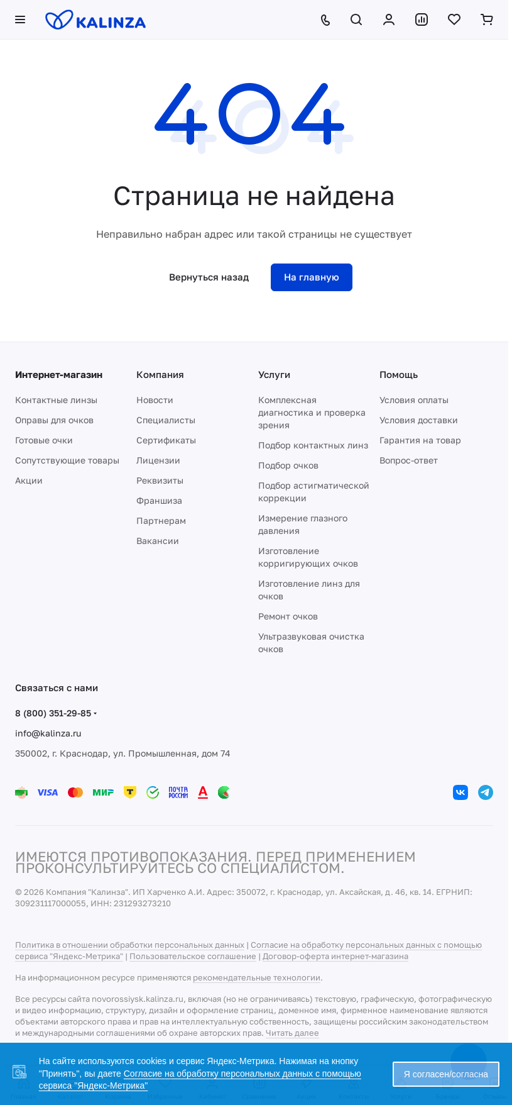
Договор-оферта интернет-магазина (335, 956)
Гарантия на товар (420, 440)
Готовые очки (44, 440)
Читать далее (292, 1033)
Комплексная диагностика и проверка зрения (312, 412)
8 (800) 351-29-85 (53, 713)
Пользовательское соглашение (192, 956)
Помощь (398, 374)
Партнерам (161, 520)
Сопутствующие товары (67, 460)
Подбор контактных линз (313, 445)
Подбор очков (288, 465)
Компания (160, 374)
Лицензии (158, 460)
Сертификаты (166, 440)
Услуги (274, 374)
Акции (29, 480)
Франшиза (159, 500)
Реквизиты (159, 480)
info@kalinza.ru (48, 733)
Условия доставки (418, 419)
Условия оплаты (414, 399)
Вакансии (157, 540)
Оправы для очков (54, 419)
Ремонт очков (288, 616)
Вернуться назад (209, 276)
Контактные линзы (56, 399)
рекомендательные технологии (256, 977)
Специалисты (165, 419)
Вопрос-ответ (408, 460)
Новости (154, 399)
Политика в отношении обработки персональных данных (129, 945)
